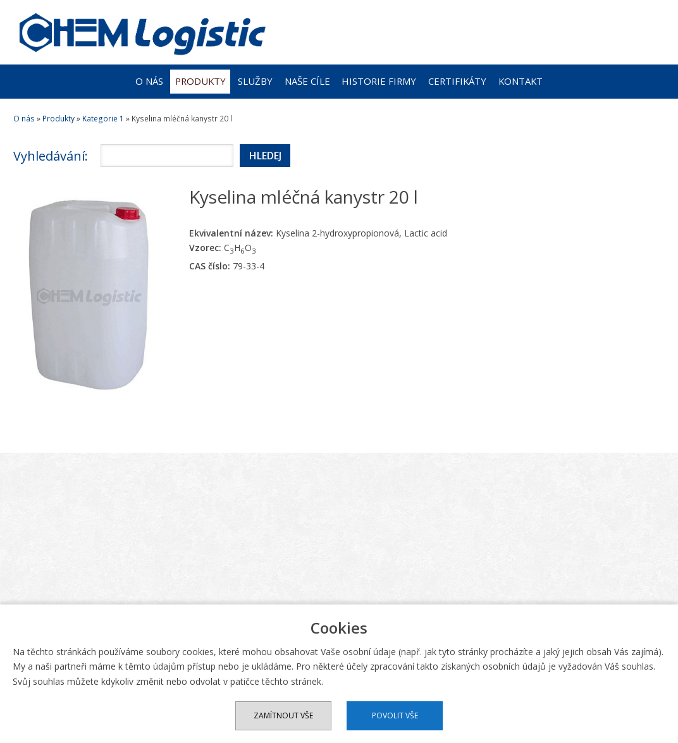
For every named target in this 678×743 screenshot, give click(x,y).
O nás (149, 81)
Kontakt (520, 81)
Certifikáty (457, 81)
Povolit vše (395, 715)
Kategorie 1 (103, 118)
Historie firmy (379, 81)
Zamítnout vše (283, 715)
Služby (255, 81)
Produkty (200, 81)
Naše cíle (307, 81)
